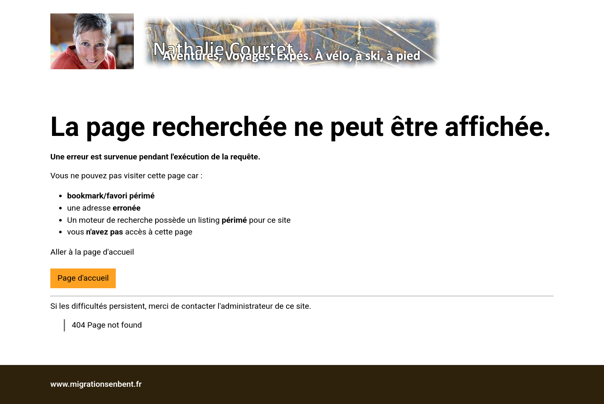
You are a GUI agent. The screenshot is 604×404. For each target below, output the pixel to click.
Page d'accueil (83, 278)
